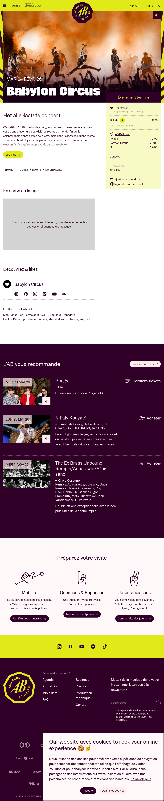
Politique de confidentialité (28, 796)
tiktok (104, 646)
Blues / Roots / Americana (41, 169)
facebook (70, 646)
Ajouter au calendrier (125, 179)
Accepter (88, 790)
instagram (59, 646)
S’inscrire (158, 703)
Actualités (49, 686)
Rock (9, 169)
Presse (81, 686)
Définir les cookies (113, 790)
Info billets (49, 693)
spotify (93, 646)
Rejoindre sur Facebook (127, 184)
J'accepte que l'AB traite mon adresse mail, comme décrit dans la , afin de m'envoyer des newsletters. (137, 715)
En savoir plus (141, 779)
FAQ (45, 699)
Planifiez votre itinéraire (29, 618)
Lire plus (13, 154)
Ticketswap (119, 108)
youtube (81, 646)
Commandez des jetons (134, 618)
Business (82, 679)
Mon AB (134, 6)
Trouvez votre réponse (82, 614)
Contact (81, 704)
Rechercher (159, 6)
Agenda (15, 6)
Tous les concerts (145, 364)
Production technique (84, 695)
